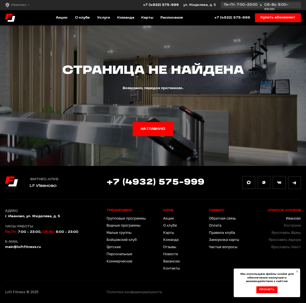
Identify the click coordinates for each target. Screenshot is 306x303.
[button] (278, 17)
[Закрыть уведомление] (297, 271)
